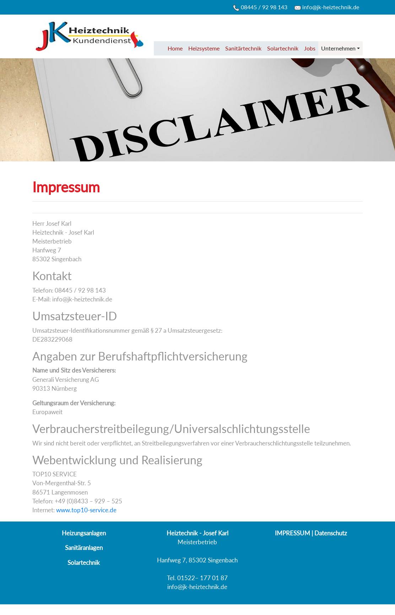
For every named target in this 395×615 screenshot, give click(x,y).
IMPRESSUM (292, 533)
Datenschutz (330, 533)
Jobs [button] (309, 48)
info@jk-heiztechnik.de (326, 7)
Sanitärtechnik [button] (243, 48)
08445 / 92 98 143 (260, 7)
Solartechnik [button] (282, 48)
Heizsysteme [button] (204, 48)
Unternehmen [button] (338, 48)
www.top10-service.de (86, 510)
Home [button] (175, 48)
